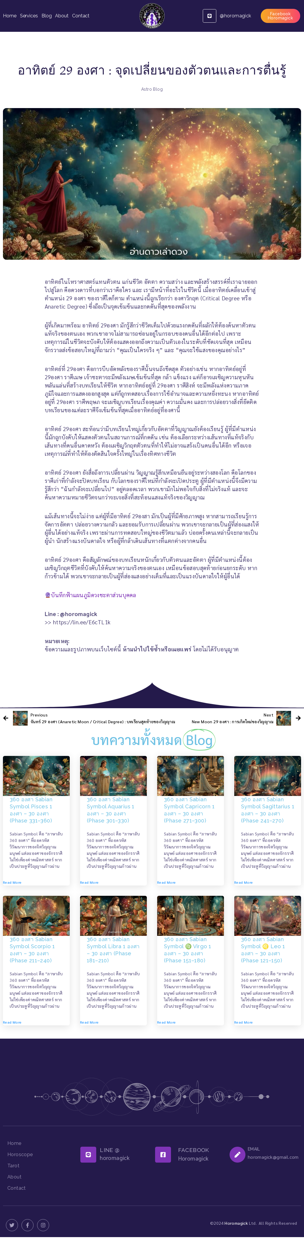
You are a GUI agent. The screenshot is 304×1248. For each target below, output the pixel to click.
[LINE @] (88, 1155)
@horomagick (235, 16)
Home (9, 16)
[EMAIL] (237, 1155)
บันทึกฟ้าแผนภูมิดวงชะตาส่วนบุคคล (90, 594)
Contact (80, 16)
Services (29, 16)
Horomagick (236, 1223)
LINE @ (109, 1150)
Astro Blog (152, 89)
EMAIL (254, 1149)
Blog (46, 16)
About (62, 16)
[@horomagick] (209, 16)
